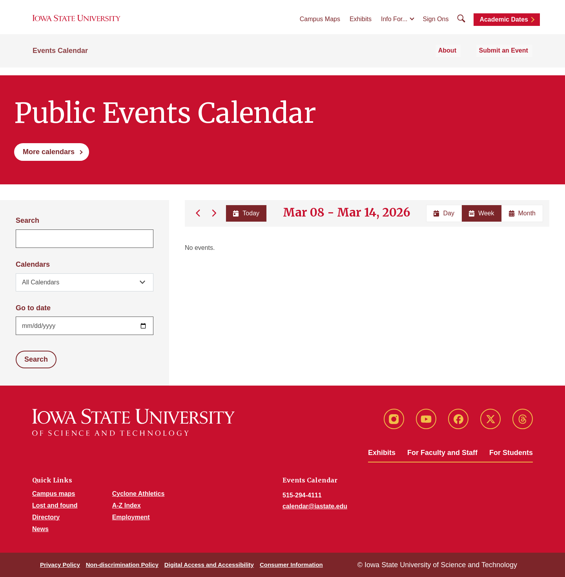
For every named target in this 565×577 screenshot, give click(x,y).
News (40, 529)
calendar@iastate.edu (314, 506)
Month (522, 213)
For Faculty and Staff (442, 453)
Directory (46, 517)
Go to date (33, 308)
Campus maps (53, 493)
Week (481, 213)
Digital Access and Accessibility (209, 564)
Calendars (33, 264)
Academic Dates (503, 24)
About (458, 59)
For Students (511, 453)
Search (27, 220)
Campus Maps (320, 24)
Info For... (394, 24)
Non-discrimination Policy (122, 564)
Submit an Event (507, 59)
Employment (131, 517)
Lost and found (55, 505)
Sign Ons (436, 24)
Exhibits (361, 24)
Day (444, 213)
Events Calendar (60, 60)
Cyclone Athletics (138, 493)
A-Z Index (126, 505)
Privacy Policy (60, 564)
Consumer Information (291, 564)
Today (245, 213)
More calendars (49, 152)
